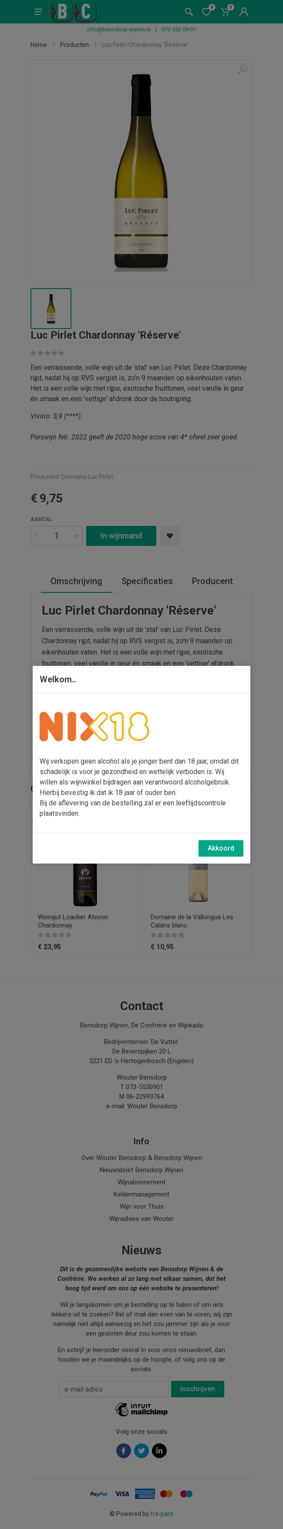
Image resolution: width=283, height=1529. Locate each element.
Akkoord (221, 848)
